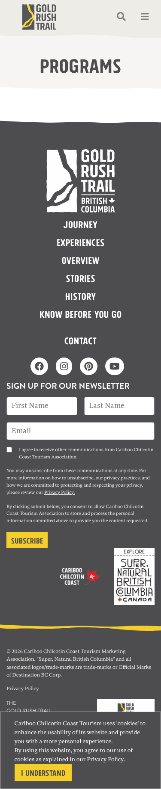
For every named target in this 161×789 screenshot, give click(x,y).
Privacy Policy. (59, 493)
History (80, 295)
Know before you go (80, 313)
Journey (80, 224)
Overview (80, 260)
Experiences (80, 242)
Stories (80, 278)
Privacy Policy (105, 759)
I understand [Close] (43, 772)
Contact (80, 340)
